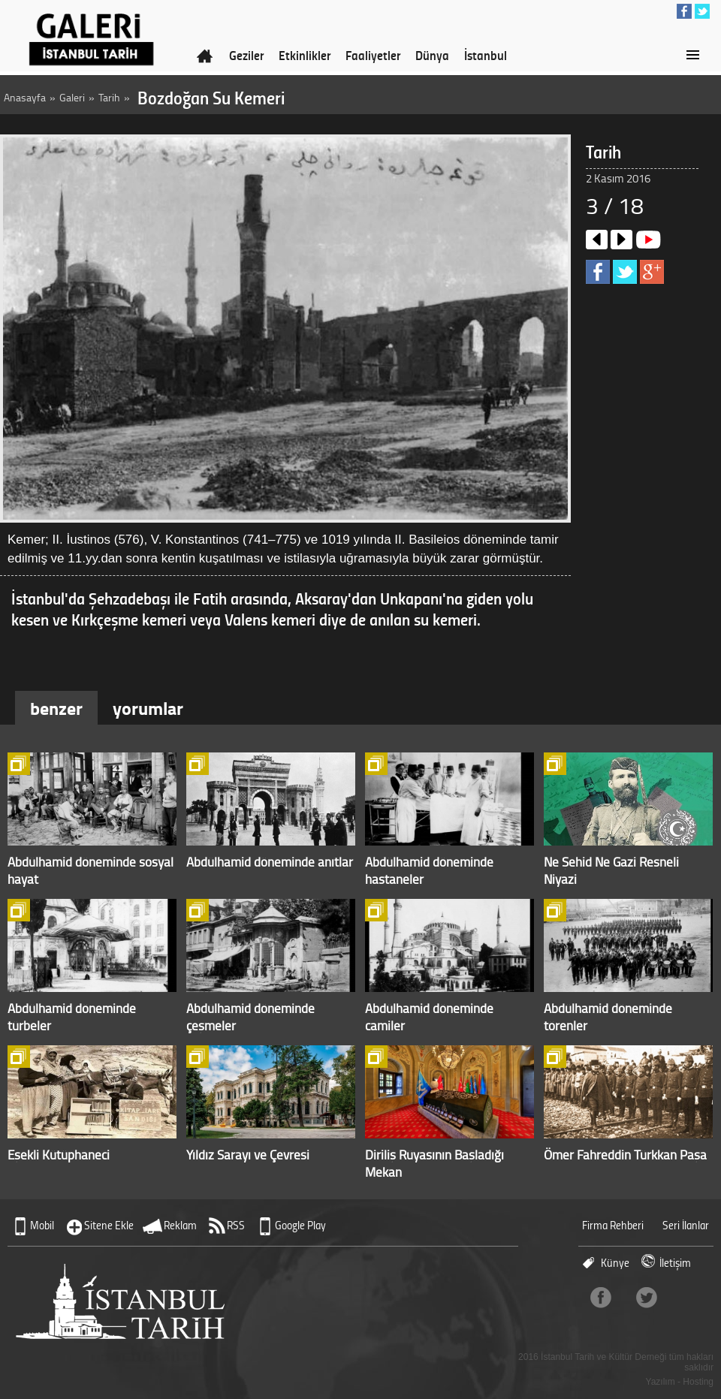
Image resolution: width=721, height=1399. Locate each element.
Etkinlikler (304, 55)
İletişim (675, 1263)
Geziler (246, 55)
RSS (236, 1225)
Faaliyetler (372, 55)
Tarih (109, 97)
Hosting (698, 1381)
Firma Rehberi (613, 1225)
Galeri (72, 97)
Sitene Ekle (109, 1225)
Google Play (300, 1225)
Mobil (42, 1225)
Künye (615, 1263)
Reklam (180, 1225)
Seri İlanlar (685, 1225)
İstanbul (485, 55)
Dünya (432, 55)
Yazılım (660, 1381)
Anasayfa (25, 97)
